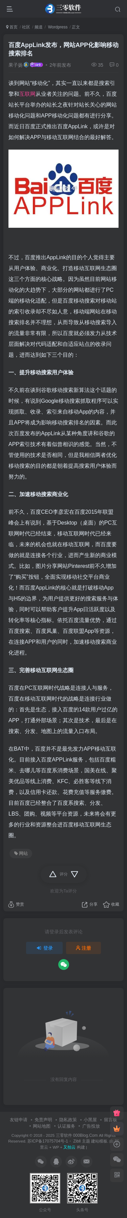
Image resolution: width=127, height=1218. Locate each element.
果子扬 (15, 65)
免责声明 (43, 1119)
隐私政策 (68, 1119)
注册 (83, 948)
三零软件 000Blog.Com (77, 1135)
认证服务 (66, 1126)
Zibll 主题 (81, 1141)
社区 (26, 27)
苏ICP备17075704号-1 (47, 1141)
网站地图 (41, 1126)
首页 (12, 27)
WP (55, 1147)
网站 (21, 853)
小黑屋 (90, 1119)
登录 (44, 948)
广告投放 (91, 1126)
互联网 (27, 94)
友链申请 (18, 1119)
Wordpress (57, 27)
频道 (39, 27)
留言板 (110, 1119)
